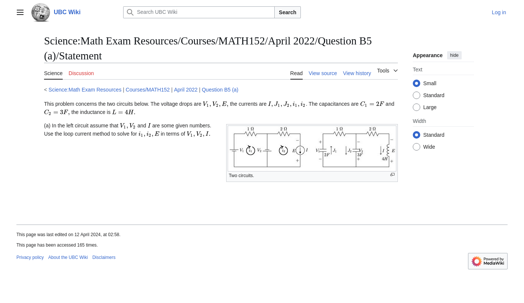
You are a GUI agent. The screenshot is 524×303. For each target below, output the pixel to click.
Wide (429, 147)
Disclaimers (103, 257)
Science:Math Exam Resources (85, 90)
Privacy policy (30, 257)
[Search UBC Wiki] (199, 12)
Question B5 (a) (220, 90)
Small (429, 83)
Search (287, 12)
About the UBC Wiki (68, 257)
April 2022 (185, 90)
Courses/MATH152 (148, 90)
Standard (434, 95)
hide (454, 55)
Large (430, 107)
